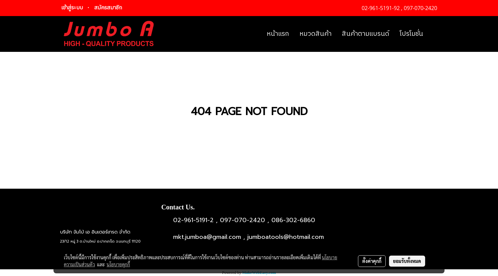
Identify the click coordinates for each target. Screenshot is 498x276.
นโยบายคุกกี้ (118, 264)
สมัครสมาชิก (108, 7)
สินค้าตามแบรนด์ (365, 33)
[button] (434, 34)
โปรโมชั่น (411, 33)
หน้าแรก (278, 33)
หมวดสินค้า (315, 33)
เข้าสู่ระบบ (72, 7)
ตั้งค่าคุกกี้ (371, 261)
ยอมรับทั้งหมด (407, 261)
